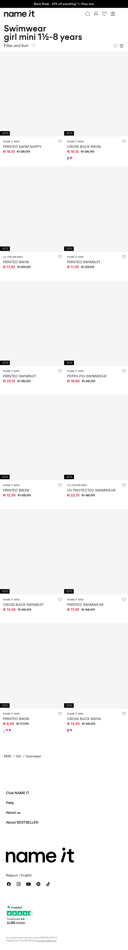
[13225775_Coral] (7, 730)
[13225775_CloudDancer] (4, 730)
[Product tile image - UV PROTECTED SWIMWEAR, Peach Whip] (96, 437)
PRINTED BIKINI (16, 262)
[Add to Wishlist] (60, 141)
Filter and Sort (16, 45)
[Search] (88, 14)
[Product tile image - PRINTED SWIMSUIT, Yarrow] (96, 209)
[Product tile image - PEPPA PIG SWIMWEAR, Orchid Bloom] (96, 323)
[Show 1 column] (115, 45)
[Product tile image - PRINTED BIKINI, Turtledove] (32, 209)
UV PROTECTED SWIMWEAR (91, 490)
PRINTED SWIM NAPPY (22, 146)
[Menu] (121, 14)
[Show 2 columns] (121, 45)
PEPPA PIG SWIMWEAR (86, 376)
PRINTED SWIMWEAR (85, 604)
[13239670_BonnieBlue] (68, 157)
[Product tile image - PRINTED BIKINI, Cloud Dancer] (32, 437)
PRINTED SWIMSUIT (83, 262)
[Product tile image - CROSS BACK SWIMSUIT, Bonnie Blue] (32, 551)
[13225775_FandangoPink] (10, 730)
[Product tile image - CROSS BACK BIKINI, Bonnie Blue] (96, 94)
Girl (18, 756)
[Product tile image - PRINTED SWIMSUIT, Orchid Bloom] (32, 323)
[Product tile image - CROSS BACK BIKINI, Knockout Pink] (96, 666)
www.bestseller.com (47, 940)
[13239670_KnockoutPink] (71, 157)
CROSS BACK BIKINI (84, 146)
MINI (7, 756)
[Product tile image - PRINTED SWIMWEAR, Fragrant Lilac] (96, 551)
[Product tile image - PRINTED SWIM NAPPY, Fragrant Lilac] (32, 94)
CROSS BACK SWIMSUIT (23, 604)
